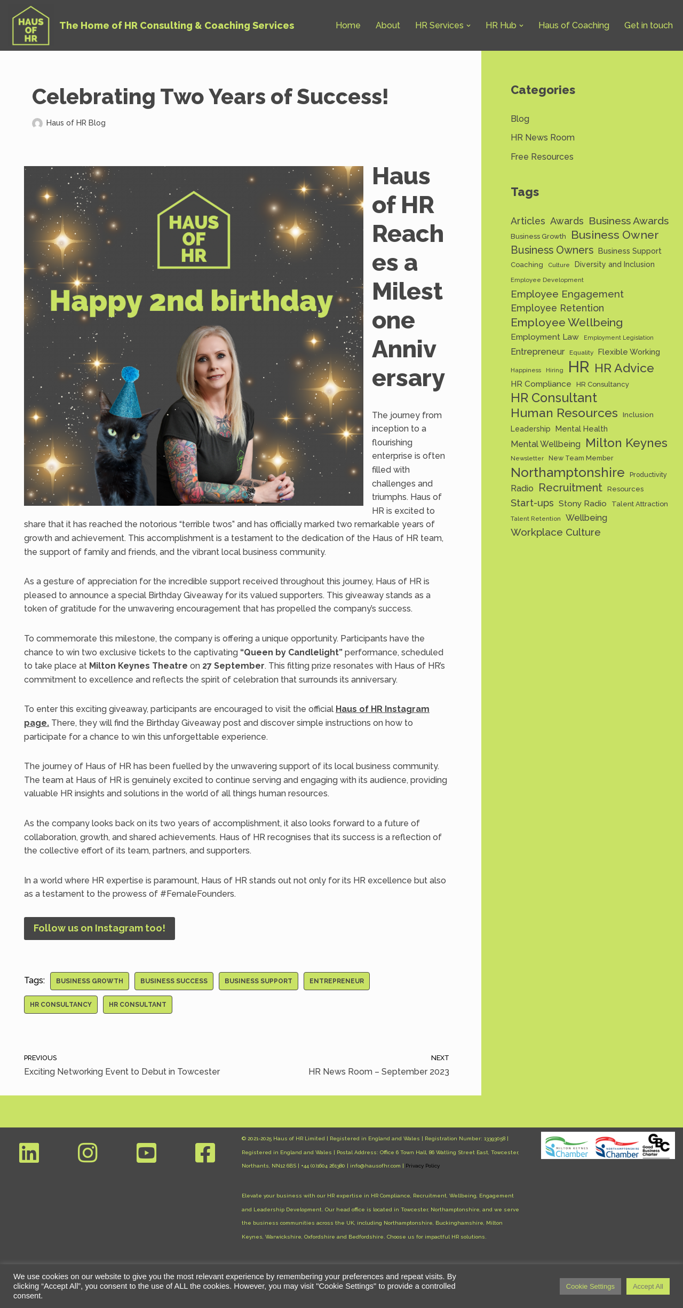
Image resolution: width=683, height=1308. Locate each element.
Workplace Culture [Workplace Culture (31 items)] (556, 532)
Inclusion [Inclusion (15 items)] (638, 414)
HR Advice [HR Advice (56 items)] (624, 368)
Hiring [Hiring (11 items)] (554, 370)
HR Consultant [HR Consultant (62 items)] (554, 398)
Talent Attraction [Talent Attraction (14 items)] (639, 504)
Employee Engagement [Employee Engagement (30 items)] (567, 294)
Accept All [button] (648, 1286)
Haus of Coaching (573, 25)
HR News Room (543, 137)
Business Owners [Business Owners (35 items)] (552, 250)
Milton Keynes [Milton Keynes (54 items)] (626, 443)
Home (348, 25)
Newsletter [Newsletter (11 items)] (527, 458)
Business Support (258, 981)
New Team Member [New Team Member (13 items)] (581, 458)
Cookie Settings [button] (590, 1286)
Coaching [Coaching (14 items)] (527, 265)
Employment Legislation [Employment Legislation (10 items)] (619, 337)
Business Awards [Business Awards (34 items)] (629, 221)
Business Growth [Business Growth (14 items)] (538, 236)
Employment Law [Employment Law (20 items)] (545, 337)
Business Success (174, 981)
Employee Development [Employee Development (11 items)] (547, 280)
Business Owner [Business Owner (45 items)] (615, 234)
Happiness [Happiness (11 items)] (526, 370)
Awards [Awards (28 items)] (567, 220)
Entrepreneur (336, 981)
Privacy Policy (423, 1166)
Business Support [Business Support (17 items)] (630, 250)
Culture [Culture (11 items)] (559, 265)
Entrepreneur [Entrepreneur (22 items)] (538, 352)
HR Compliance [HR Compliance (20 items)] (541, 384)
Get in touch (648, 25)
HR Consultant (137, 1004)
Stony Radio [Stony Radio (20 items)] (583, 503)
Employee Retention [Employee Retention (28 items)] (557, 308)
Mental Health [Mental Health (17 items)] (581, 428)
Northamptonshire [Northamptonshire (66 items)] (568, 473)
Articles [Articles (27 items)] (528, 220)
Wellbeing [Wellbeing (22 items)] (586, 518)
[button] (468, 26)
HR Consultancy (61, 1004)
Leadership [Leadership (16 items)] (531, 429)
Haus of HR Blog (76, 122)
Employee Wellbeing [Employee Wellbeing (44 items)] (567, 322)
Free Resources (542, 157)
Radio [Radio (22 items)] (522, 488)
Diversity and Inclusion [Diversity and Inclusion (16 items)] (615, 264)
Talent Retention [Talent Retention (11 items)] (536, 518)
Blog (520, 119)
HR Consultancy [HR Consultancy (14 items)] (602, 384)
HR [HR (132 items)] (579, 367)
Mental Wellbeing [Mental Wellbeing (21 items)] (546, 444)
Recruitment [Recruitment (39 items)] (570, 487)
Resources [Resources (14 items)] (625, 489)
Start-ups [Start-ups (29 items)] (532, 502)
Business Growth (89, 981)
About (388, 25)
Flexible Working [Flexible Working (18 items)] (629, 351)
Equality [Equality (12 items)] (581, 352)
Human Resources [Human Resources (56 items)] (564, 413)
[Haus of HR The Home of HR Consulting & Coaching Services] (151, 25)
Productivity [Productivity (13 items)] (648, 475)
